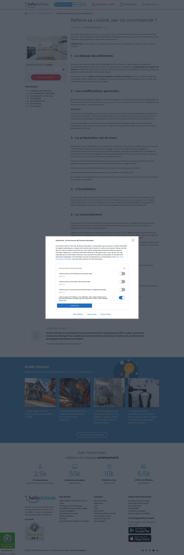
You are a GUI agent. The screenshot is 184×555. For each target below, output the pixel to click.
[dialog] (92, 277)
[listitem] (92, 268)
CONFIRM (74, 306)
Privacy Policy (105, 314)
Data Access (92, 314)
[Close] (134, 241)
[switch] (122, 273)
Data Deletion (78, 314)
